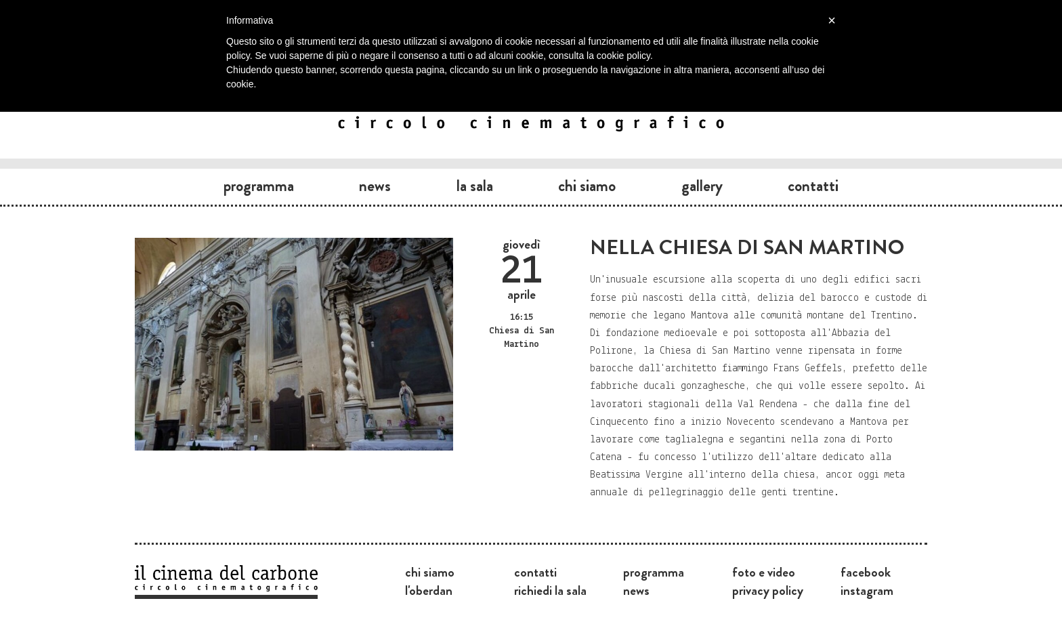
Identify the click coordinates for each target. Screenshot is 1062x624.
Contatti (813, 185)
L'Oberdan (428, 590)
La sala (474, 185)
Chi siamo (587, 185)
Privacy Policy (767, 590)
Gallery (702, 185)
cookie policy (623, 55)
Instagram (867, 590)
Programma (259, 185)
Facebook (866, 571)
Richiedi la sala (550, 590)
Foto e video (763, 571)
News (375, 185)
